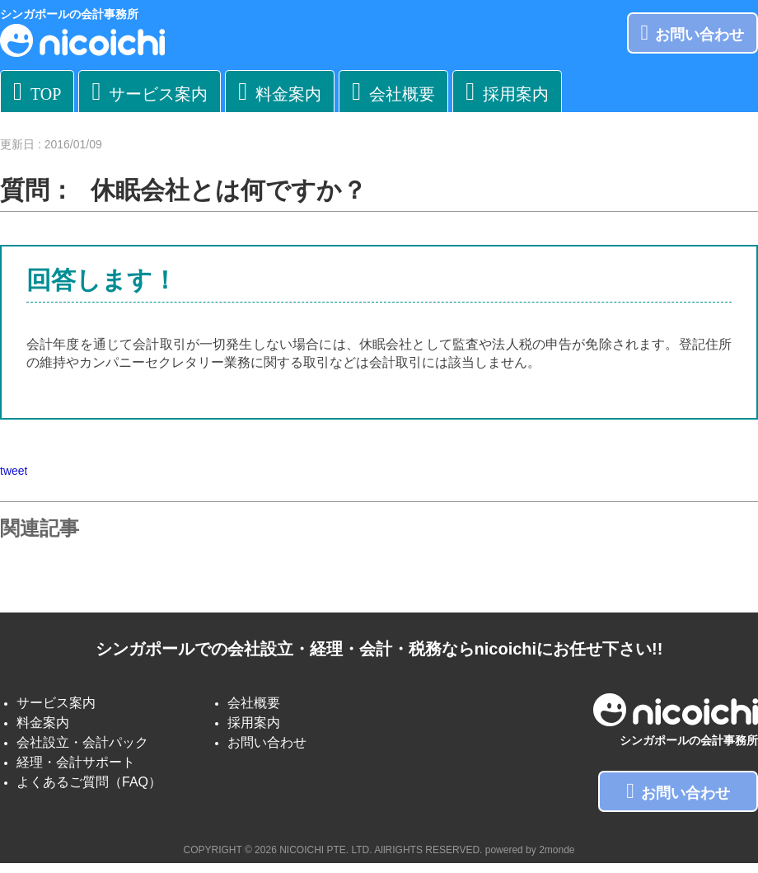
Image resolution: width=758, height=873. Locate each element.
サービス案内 (149, 91)
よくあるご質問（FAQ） (88, 782)
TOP (37, 91)
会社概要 (393, 91)
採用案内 (507, 91)
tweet (13, 470)
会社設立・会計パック (82, 742)
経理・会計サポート (75, 762)
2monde (556, 850)
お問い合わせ (693, 33)
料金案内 (279, 91)
